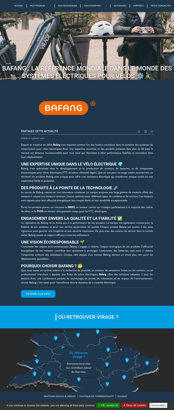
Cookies (122, 396)
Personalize (158, 405)
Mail (151, 132)
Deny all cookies (134, 405)
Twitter (139, 131)
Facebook (145, 131)
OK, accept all (108, 405)
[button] (37, 6)
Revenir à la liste (38, 294)
